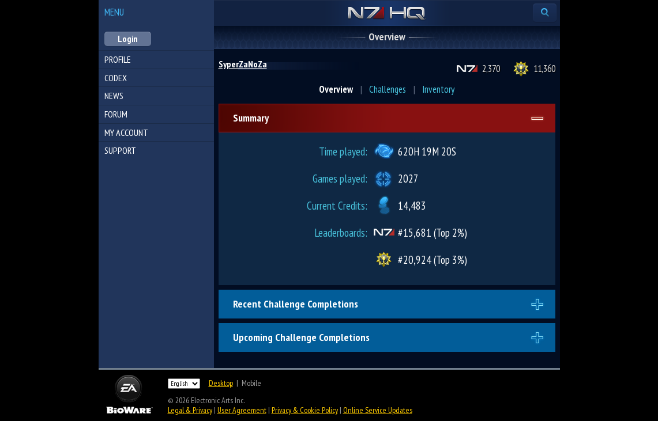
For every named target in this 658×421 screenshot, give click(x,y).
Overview (336, 89)
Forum (115, 114)
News (113, 95)
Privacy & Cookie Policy (305, 410)
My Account (126, 132)
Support (120, 150)
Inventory (438, 89)
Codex (115, 78)
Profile (117, 59)
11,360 (544, 68)
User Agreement (241, 410)
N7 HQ (387, 14)
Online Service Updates (377, 410)
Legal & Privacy (190, 410)
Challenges (387, 89)
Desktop (221, 383)
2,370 (491, 68)
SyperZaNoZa (243, 64)
